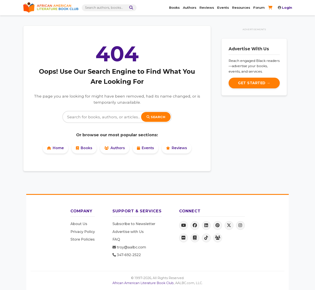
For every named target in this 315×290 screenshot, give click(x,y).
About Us (78, 224)
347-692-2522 (126, 255)
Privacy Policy (82, 232)
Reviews (207, 7)
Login (285, 7)
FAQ (116, 239)
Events (223, 7)
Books (174, 7)
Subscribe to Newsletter (133, 224)
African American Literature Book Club (143, 283)
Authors (189, 7)
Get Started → (254, 83)
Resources (241, 7)
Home (55, 148)
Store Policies (82, 239)
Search (156, 117)
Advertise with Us (128, 232)
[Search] (130, 7)
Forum (259, 7)
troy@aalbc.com (129, 247)
